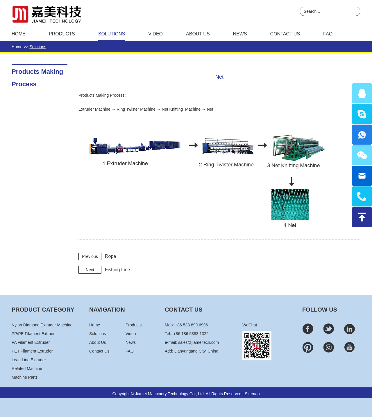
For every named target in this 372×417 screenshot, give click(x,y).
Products (62, 33)
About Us (198, 33)
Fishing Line (117, 269)
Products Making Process (37, 73)
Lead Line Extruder (29, 359)
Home (19, 33)
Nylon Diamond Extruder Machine (42, 325)
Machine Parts (24, 377)
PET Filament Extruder (32, 351)
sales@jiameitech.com (198, 342)
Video (155, 33)
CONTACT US (184, 309)
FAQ (327, 33)
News (240, 33)
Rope (110, 256)
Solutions (111, 33)
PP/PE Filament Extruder (34, 333)
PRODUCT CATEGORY (43, 309)
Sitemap (252, 393)
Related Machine (27, 368)
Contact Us (285, 33)
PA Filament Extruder (31, 342)
